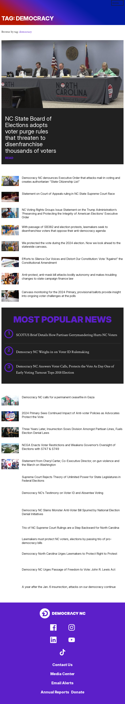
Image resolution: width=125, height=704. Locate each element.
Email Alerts (62, 683)
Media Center (62, 674)
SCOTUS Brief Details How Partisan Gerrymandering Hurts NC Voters (66, 335)
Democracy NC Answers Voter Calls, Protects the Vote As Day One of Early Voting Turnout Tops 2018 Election (65, 369)
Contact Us (62, 665)
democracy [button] (25, 32)
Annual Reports (55, 692)
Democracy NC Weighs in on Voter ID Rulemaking (52, 352)
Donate (77, 692)
